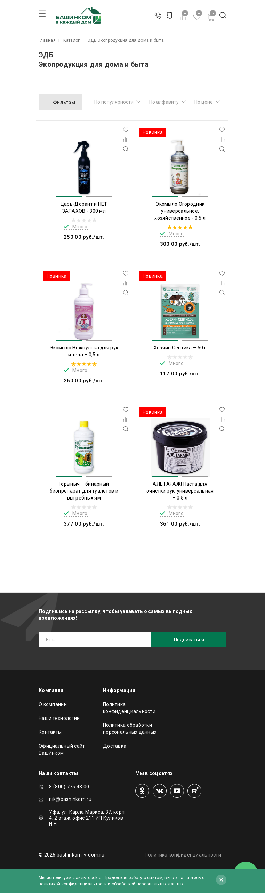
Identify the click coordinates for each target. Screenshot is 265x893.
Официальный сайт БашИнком (62, 749)
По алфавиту (164, 102)
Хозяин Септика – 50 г (180, 347)
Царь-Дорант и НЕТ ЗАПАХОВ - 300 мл (84, 207)
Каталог (71, 40)
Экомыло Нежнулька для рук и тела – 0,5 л (83, 351)
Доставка (114, 746)
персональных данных (160, 884)
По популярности (114, 102)
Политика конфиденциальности (129, 707)
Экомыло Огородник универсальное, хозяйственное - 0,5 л (180, 211)
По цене (203, 102)
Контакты (50, 732)
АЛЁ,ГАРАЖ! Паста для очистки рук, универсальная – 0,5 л (180, 491)
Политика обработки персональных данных (129, 728)
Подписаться (189, 639)
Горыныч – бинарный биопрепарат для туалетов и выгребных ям (84, 491)
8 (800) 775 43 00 (69, 786)
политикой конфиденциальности (73, 884)
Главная (47, 40)
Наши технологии (59, 718)
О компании (53, 704)
